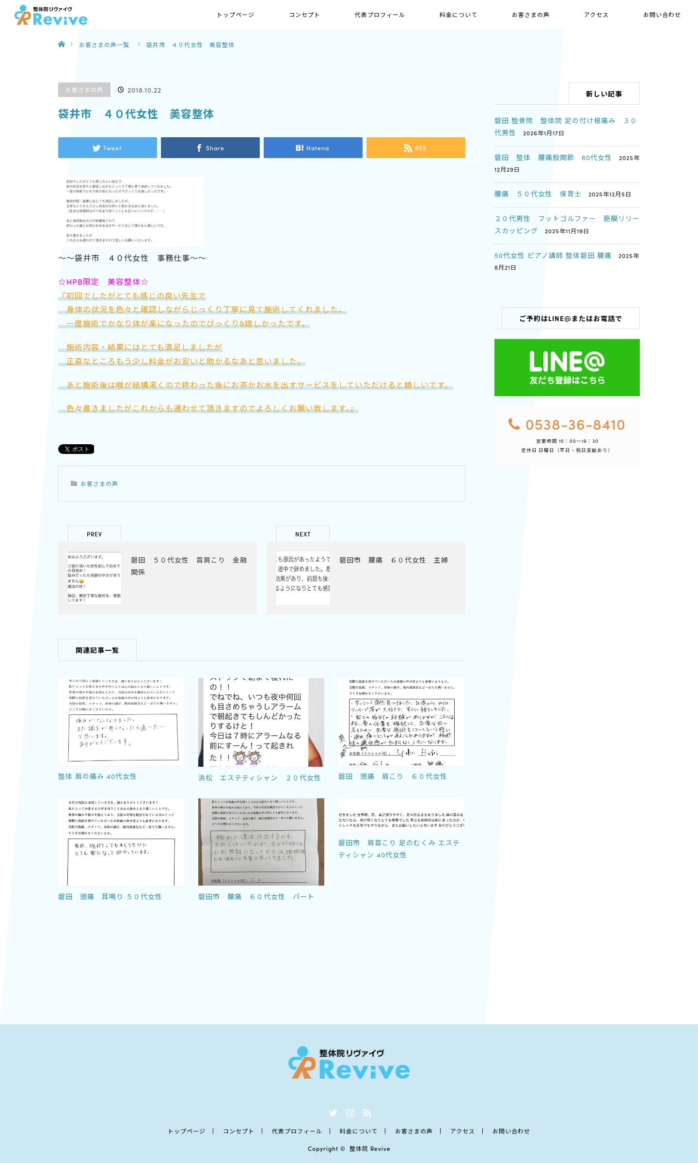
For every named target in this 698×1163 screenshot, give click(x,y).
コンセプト (304, 14)
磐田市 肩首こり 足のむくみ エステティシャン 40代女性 (399, 848)
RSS (366, 1111)
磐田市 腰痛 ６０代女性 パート (256, 896)
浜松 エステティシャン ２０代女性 (259, 777)
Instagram (349, 1111)
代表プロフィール (380, 14)
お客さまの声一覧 (104, 44)
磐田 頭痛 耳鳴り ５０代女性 (110, 896)
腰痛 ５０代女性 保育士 (538, 193)
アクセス (596, 14)
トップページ (235, 14)
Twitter (332, 1111)
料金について (458, 14)
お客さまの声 (531, 14)
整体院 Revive (370, 1148)
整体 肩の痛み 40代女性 (97, 776)
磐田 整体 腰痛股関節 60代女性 (553, 157)
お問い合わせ (662, 14)
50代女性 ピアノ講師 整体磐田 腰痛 (553, 255)
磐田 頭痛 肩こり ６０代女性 (392, 776)
